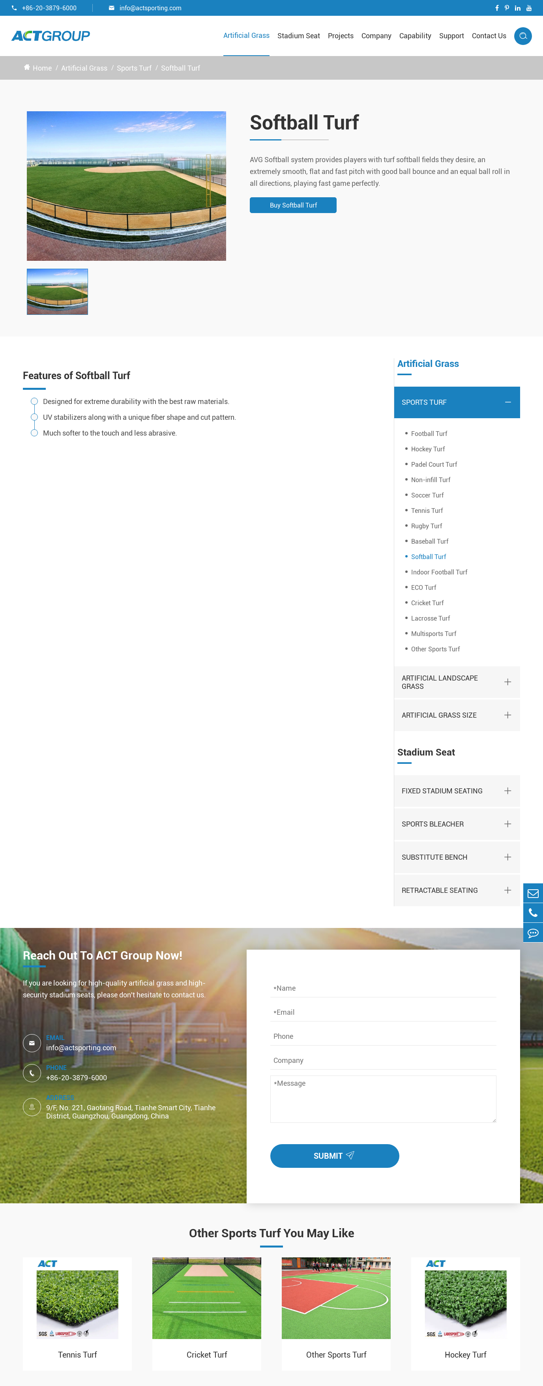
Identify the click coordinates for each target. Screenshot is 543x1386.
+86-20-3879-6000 (44, 8)
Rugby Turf (426, 526)
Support (451, 36)
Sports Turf (134, 68)
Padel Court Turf (434, 464)
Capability (415, 36)
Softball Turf (180, 68)
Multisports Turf (433, 634)
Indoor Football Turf (439, 572)
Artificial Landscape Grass (440, 682)
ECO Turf (423, 587)
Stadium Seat (298, 36)
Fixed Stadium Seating (442, 791)
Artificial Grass (246, 35)
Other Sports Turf (435, 649)
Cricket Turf (427, 603)
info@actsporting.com (145, 8)
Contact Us (489, 36)
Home (42, 68)
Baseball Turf (429, 541)
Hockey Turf (428, 449)
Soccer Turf (427, 495)
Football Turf (429, 434)
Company (376, 36)
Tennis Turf (427, 510)
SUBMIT (336, 1154)
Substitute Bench (435, 857)
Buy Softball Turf (293, 205)
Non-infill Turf (430, 480)
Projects (341, 36)
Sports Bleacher (433, 824)
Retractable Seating (440, 890)
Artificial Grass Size (439, 715)
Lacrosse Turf (430, 618)
